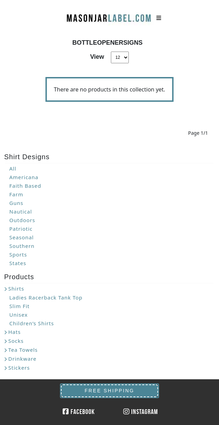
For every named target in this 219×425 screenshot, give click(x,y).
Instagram (140, 411)
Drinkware (22, 358)
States (17, 263)
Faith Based (25, 185)
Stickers (19, 367)
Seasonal (21, 237)
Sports (18, 254)
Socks (16, 340)
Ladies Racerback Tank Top (46, 297)
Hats (14, 331)
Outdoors (22, 220)
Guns (16, 202)
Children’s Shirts (31, 323)
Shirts (16, 288)
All (12, 168)
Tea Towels (23, 349)
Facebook (79, 411)
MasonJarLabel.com (109, 15)
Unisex (18, 314)
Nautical (20, 211)
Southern (21, 245)
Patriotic (21, 228)
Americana (23, 177)
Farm (16, 194)
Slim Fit (19, 306)
